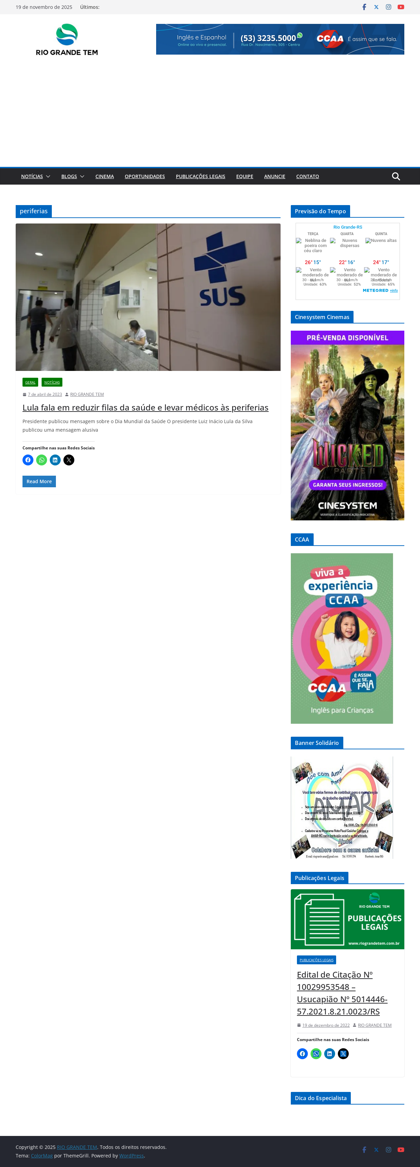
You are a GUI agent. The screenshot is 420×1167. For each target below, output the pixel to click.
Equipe (244, 176)
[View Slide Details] (280, 39)
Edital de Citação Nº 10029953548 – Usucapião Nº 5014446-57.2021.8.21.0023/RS (342, 993)
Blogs (69, 176)
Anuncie (274, 176)
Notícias (32, 176)
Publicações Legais (200, 176)
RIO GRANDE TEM (87, 394)
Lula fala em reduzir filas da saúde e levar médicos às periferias (145, 407)
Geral (30, 382)
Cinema (104, 176)
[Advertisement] (210, 115)
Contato (307, 176)
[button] (46, 176)
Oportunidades (145, 176)
